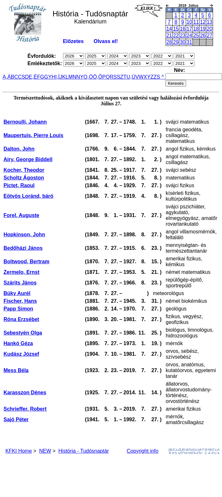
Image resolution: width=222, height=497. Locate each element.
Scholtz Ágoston (24, 177)
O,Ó (88, 77)
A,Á (7, 77)
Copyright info (143, 451)
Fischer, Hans (20, 301)
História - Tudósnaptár (83, 451)
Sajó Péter (16, 419)
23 (182, 35)
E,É (33, 77)
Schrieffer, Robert (25, 409)
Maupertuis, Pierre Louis (33, 135)
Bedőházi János (23, 248)
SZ (120, 77)
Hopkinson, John (24, 234)
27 (209, 35)
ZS (156, 77)
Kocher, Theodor (24, 170)
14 (169, 28)
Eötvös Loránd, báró (28, 196)
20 (209, 28)
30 (182, 42)
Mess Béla (16, 370)
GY (48, 77)
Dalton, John (19, 149)
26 (203, 35)
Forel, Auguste (21, 215)
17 (189, 28)
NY (79, 77)
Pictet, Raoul (19, 185)
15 (176, 28)
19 (203, 28)
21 (169, 35)
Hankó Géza (18, 343)
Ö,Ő (97, 77)
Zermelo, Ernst (21, 272)
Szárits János (20, 282)
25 (196, 35)
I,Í (57, 77)
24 (189, 35)
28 (169, 42)
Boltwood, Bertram (26, 261)
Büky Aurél (17, 293)
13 (209, 22)
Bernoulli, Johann (25, 122)
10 (189, 22)
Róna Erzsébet (21, 319)
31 (189, 42)
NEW (45, 451)
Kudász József (21, 354)
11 (196, 22)
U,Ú (131, 77)
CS (21, 77)
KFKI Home (18, 451)
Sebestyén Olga (23, 333)
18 (196, 28)
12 (203, 22)
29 (176, 42)
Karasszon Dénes (25, 392)
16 (182, 28)
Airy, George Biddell (28, 159)
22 (176, 35)
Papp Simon (18, 308)
